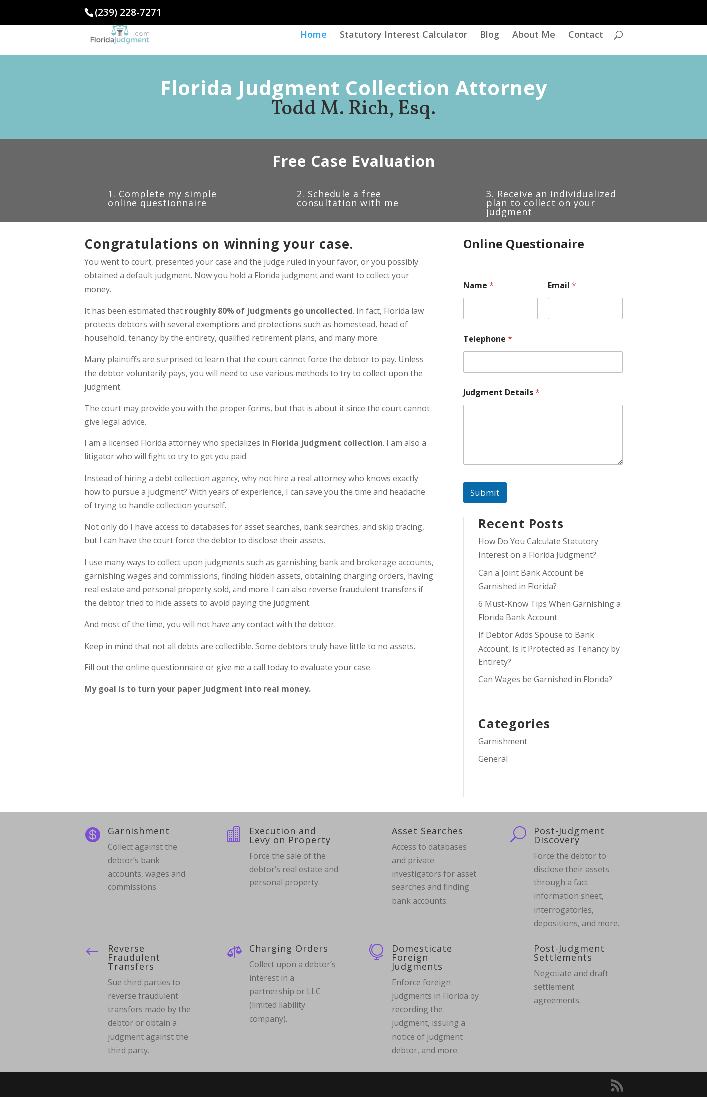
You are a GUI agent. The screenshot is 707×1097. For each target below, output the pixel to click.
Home (313, 35)
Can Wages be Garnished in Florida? (545, 679)
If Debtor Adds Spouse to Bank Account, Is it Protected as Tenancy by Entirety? (549, 648)
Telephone (487, 339)
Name (478, 285)
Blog (489, 35)
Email (562, 285)
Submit (485, 492)
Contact (585, 35)
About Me (533, 35)
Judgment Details (501, 392)
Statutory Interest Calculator (403, 35)
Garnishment (502, 741)
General (493, 758)
